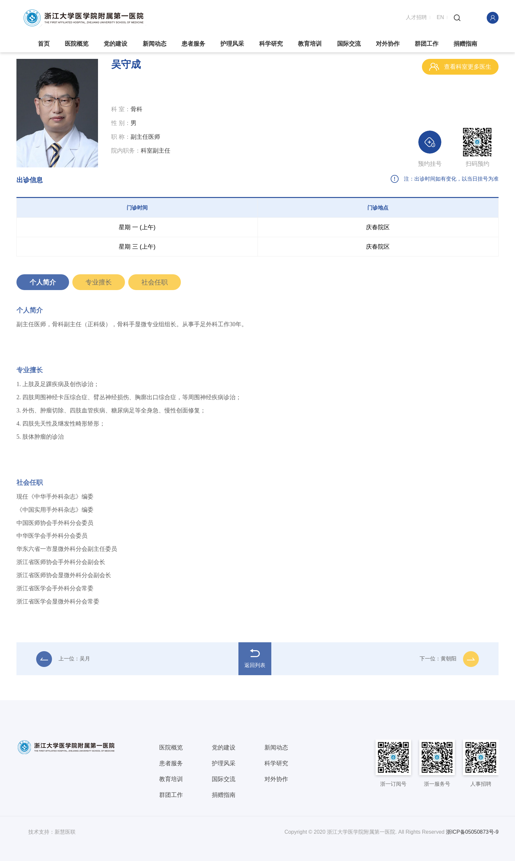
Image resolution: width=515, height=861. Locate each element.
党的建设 (115, 43)
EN (440, 17)
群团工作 (426, 43)
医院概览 (76, 43)
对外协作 (388, 43)
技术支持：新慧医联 (52, 832)
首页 (44, 43)
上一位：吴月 (63, 661)
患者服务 (193, 43)
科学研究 (271, 43)
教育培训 (310, 43)
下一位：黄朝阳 (449, 661)
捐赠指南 (465, 43)
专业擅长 (99, 284)
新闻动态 (154, 43)
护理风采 (232, 43)
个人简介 (43, 284)
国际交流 (349, 43)
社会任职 (154, 284)
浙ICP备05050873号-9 (472, 832)
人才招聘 (416, 17)
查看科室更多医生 (460, 67)
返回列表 (254, 660)
